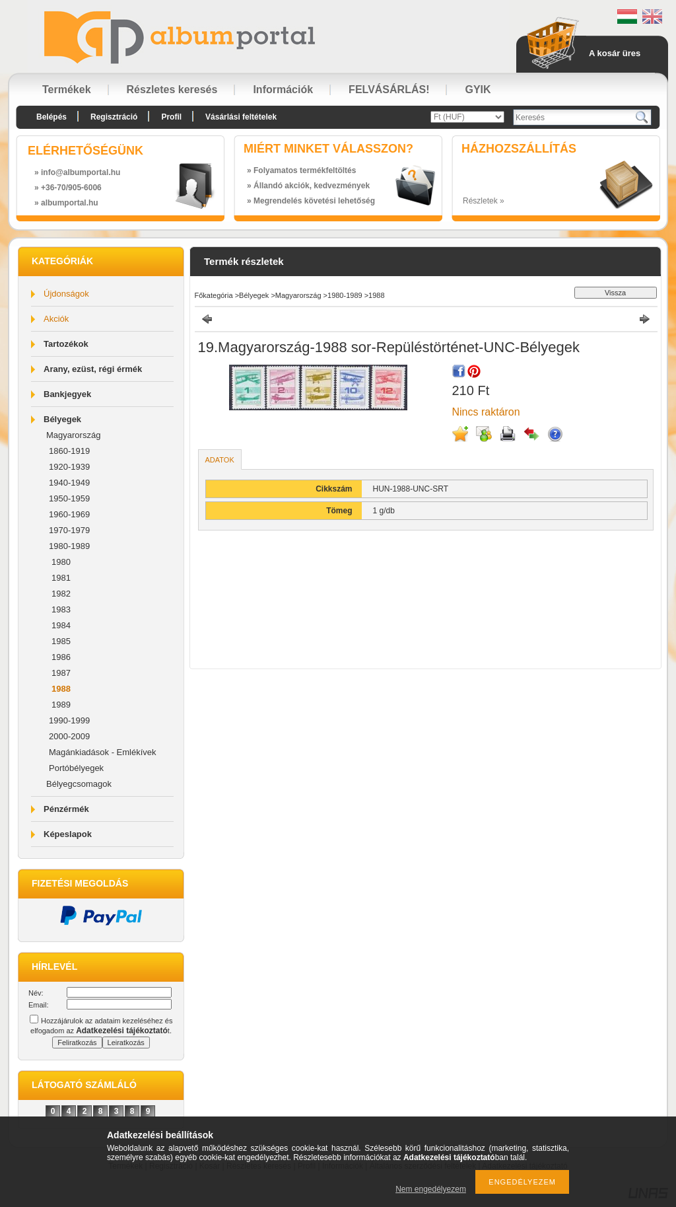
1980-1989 (69, 546)
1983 (61, 609)
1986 (61, 657)
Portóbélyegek (76, 768)
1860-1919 (69, 451)
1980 (61, 562)
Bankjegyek (67, 394)
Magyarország (73, 435)
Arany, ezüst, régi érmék (93, 369)
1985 (61, 641)
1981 (61, 578)
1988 (61, 689)
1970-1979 (69, 530)
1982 (61, 594)
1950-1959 (69, 498)
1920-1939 (69, 467)
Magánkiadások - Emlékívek (102, 752)
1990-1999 (69, 720)
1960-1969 (69, 514)
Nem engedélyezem (430, 1189)
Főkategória (214, 295)
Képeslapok (68, 834)
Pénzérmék (66, 809)
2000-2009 (69, 736)
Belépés (51, 117)
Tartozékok (66, 344)
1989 (61, 705)
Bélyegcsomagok (79, 784)
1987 (61, 673)
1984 (61, 625)
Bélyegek (62, 419)
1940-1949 (69, 483)
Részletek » (483, 200)
